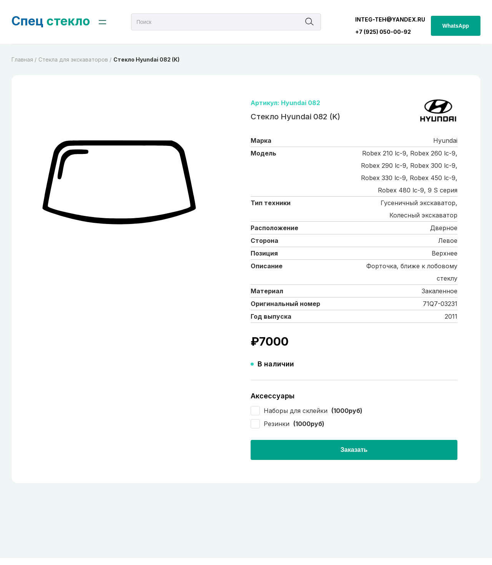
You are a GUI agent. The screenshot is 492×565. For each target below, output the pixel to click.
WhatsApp (455, 26)
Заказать (354, 449)
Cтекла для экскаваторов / (74, 59)
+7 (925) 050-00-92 (383, 31)
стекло (51, 20)
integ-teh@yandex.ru (390, 19)
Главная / (24, 59)
